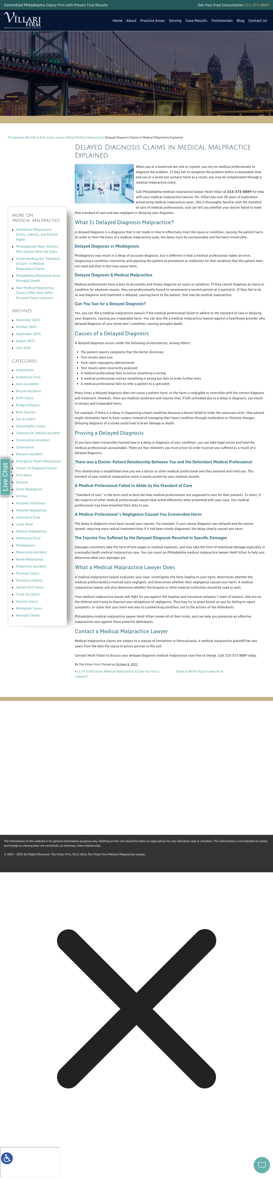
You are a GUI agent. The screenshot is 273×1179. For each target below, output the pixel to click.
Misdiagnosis (25, 545)
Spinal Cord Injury (29, 587)
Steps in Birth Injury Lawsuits (198, 671)
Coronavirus (25, 447)
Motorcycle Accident (31, 552)
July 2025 (23, 347)
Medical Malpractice (89, 137)
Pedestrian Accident (31, 566)
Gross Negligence (29, 489)
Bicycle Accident (28, 391)
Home (117, 20)
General (22, 482)
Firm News (24, 475)
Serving (175, 20)
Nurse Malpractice (29, 559)
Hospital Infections (30, 503)
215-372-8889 (256, 5)
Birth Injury (25, 397)
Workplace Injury (29, 608)
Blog (240, 20)
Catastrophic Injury (30, 426)
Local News (24, 524)
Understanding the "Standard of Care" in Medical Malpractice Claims (37, 263)
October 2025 (26, 326)
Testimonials (222, 20)
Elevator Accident (29, 454)
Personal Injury (27, 573)
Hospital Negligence (31, 510)
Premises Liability (29, 580)
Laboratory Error (28, 517)
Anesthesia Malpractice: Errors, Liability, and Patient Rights (37, 234)
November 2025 (28, 319)
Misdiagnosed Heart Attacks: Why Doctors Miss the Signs (37, 249)
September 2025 (28, 333)
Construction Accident (32, 440)
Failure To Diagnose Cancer (36, 468)
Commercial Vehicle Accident (38, 433)
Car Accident (25, 419)
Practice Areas (152, 20)
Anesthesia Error (28, 377)
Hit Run (21, 496)
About (131, 20)
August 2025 (25, 340)
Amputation (25, 370)
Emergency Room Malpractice (38, 461)
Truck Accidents (28, 594)
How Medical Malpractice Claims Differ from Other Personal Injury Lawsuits (35, 292)
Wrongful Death (28, 615)
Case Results (196, 20)
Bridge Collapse (28, 405)
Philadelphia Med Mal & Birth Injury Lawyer (36, 137)
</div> (30, 1162)
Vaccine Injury (27, 601)
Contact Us (257, 20)
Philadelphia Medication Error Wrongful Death (38, 278)
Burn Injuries (26, 412)
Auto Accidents (27, 383)
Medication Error (28, 538)
